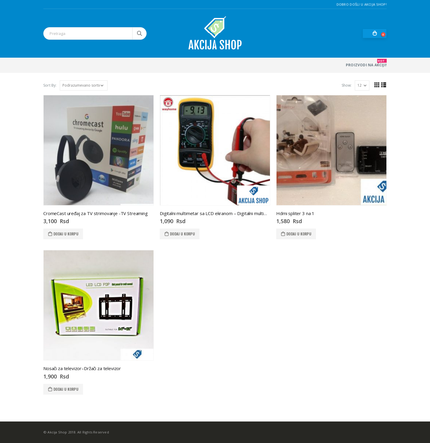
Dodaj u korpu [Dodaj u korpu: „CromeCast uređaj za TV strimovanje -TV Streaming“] (65, 233)
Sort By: (50, 85)
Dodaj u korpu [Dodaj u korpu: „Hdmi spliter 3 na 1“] (298, 233)
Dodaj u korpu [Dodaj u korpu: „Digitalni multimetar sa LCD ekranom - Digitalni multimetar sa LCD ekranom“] (182, 233)
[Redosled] (84, 85)
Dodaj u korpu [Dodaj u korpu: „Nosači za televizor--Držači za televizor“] (65, 389)
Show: (346, 85)
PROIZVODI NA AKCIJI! (366, 63)
